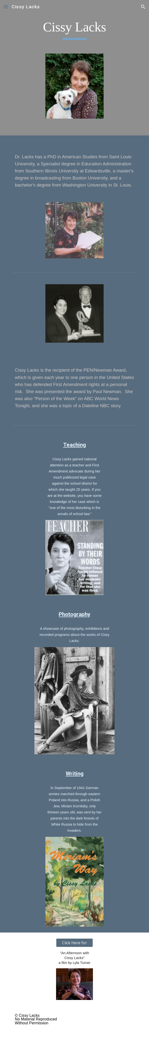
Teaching (74, 445)
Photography (74, 614)
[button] (6, 6)
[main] (74, 29)
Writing (74, 773)
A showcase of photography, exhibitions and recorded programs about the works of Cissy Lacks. (75, 635)
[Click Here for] (74, 942)
